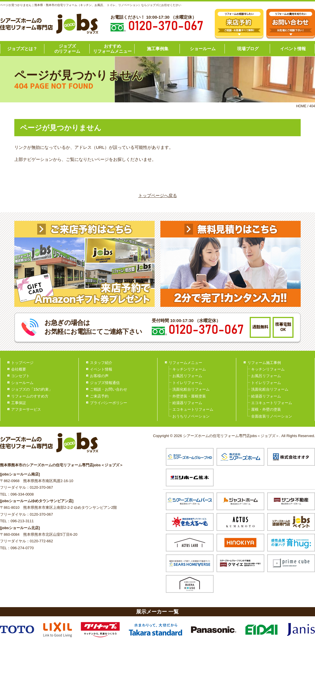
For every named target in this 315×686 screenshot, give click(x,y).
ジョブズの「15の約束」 (31, 389)
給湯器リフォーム (187, 403)
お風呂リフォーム (187, 376)
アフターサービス (26, 409)
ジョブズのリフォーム (67, 49)
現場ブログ (248, 48)
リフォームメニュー (185, 362)
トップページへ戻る (157, 195)
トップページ (22, 362)
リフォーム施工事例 (264, 362)
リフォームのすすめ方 (29, 396)
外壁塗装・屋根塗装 (189, 396)
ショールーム (203, 48)
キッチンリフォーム (189, 369)
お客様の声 (99, 376)
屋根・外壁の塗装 (266, 409)
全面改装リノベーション (271, 416)
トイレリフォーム (187, 383)
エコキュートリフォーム (192, 409)
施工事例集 (157, 48)
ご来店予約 (99, 396)
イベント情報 (293, 48)
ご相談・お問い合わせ (108, 389)
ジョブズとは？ (22, 48)
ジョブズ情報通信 (105, 383)
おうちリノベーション (191, 416)
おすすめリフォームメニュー (112, 49)
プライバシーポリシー (108, 403)
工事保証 (18, 403)
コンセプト (20, 376)
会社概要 (18, 369)
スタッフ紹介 (101, 362)
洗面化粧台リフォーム (191, 389)
